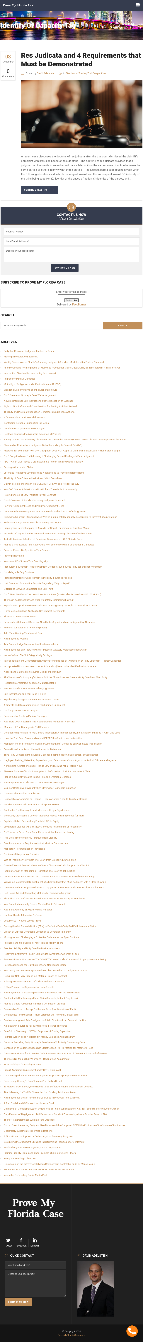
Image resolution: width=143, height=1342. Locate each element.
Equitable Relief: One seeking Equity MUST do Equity (31, 821)
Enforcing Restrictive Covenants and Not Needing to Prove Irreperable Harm (44, 472)
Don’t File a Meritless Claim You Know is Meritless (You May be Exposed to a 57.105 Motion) (52, 594)
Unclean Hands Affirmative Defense (23, 915)
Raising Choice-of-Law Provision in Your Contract (30, 494)
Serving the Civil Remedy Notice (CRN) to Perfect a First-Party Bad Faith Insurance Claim (50, 926)
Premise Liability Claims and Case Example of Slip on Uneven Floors (40, 1153)
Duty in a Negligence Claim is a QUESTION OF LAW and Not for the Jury (41, 483)
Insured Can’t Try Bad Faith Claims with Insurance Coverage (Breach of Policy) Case (47, 533)
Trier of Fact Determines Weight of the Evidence (29, 1119)
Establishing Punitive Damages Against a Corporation (32, 1147)
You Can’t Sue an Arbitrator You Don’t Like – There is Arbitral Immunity (40, 489)
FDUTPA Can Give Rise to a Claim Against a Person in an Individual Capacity (43, 461)
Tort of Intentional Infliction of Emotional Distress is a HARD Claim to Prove (43, 539)
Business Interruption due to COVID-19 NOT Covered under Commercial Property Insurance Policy (55, 959)
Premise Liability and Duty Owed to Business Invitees (32, 948)
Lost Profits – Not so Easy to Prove (22, 920)
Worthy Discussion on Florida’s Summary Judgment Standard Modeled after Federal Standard (54, 362)
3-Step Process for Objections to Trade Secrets (29, 987)
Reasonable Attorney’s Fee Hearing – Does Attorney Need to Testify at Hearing (45, 799)
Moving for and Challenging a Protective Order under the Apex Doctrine (41, 937)
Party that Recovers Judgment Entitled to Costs (29, 351)
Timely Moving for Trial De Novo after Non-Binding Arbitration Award (40, 1092)
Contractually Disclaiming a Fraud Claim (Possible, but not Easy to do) (41, 998)
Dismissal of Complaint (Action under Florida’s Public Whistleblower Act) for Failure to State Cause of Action (61, 1108)
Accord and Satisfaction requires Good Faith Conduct (32, 671)
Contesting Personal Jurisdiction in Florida (26, 423)
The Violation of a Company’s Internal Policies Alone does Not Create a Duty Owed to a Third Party (55, 677)
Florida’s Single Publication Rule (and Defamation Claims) (34, 1003)
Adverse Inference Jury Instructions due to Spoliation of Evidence (38, 400)
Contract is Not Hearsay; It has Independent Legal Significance (37, 810)
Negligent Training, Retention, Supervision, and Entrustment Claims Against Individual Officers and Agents (60, 760)
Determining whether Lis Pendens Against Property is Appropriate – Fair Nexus (45, 1075)
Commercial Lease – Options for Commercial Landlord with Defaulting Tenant (45, 511)
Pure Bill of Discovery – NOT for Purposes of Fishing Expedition (37, 1031)
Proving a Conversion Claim (18, 467)
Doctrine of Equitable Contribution (22, 793)
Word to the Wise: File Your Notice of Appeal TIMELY (31, 804)
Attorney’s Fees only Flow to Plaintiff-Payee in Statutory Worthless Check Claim (45, 649)
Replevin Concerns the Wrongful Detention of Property (32, 434)
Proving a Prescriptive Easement (21, 356)
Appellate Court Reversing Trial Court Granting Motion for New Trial (39, 721)
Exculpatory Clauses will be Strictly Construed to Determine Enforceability (42, 826)
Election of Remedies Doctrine (20, 616)
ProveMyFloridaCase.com (125, 24)
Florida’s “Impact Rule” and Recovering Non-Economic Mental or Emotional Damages (49, 544)
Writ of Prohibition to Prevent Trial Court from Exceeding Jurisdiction (40, 859)
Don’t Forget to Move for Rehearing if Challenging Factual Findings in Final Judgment (49, 456)
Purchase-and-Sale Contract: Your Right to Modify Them (33, 942)
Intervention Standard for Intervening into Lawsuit (30, 373)
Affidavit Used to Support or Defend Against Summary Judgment (38, 1136)
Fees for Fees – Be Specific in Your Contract (27, 550)
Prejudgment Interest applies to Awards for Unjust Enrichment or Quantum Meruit (47, 528)
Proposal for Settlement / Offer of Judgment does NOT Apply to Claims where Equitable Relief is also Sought (62, 450)
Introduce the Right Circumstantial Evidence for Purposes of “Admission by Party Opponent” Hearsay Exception (63, 660)
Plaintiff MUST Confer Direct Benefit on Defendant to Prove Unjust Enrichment (45, 898)
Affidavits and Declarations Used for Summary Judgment (34, 705)
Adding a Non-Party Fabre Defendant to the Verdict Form (34, 981)
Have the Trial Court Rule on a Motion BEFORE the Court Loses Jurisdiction (43, 738)
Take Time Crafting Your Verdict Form (23, 633)
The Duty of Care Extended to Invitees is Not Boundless (33, 478)
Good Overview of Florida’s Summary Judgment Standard (34, 500)
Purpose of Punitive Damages (19, 378)
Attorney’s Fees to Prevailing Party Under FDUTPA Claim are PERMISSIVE (42, 992)
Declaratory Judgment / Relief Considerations (28, 1130)
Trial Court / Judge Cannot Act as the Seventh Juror (31, 644)
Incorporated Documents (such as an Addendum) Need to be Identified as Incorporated (50, 666)
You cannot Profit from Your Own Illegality (26, 561)
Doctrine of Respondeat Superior (21, 854)
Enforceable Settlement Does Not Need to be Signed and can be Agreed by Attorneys (49, 622)
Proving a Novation (14, 555)
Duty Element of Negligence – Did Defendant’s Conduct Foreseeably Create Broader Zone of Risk (55, 1114)
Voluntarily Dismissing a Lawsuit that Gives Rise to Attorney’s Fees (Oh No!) (44, 815)
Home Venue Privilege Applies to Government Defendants (34, 611)
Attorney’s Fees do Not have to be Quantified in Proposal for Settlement (42, 1097)
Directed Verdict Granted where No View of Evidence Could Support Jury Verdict (46, 865)
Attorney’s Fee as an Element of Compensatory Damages (34, 782)
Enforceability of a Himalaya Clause (22, 1064)
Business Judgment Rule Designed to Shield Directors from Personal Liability (45, 1020)
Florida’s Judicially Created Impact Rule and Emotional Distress (37, 777)
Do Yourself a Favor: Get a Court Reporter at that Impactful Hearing (39, 832)
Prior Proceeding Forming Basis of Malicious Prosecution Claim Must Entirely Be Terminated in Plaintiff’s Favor (62, 367)
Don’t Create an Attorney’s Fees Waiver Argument (30, 395)
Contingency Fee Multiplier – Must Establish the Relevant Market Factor (41, 1014)
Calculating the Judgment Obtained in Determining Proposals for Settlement (44, 1142)
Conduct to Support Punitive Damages (24, 428)
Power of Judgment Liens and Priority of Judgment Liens (34, 506)
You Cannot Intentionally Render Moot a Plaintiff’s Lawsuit (34, 904)
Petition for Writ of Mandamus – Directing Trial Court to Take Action (39, 871)
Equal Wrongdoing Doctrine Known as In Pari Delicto (31, 699)
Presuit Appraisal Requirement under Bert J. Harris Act (32, 1070)
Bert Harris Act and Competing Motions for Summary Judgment (37, 893)
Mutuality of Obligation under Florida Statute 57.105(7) (32, 384)
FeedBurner (79, 304)
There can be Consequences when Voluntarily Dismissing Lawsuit (39, 600)
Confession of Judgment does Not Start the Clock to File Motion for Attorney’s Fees (48, 1048)
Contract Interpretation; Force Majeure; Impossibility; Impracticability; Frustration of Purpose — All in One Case (62, 732)
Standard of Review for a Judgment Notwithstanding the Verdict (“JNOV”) (43, 445)
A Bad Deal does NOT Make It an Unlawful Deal (29, 1103)
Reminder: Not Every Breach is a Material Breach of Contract (35, 976)
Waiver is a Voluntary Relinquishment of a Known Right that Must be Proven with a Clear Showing (55, 882)
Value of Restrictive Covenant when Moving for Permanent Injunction (40, 788)
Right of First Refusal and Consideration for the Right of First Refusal (40, 406)
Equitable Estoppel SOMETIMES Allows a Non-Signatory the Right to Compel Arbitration (50, 605)
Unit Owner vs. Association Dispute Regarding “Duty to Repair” (37, 583)
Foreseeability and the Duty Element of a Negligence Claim (35, 965)
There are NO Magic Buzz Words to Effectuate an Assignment (36, 1059)
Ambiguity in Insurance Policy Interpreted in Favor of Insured (35, 1025)
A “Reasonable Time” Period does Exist (24, 417)
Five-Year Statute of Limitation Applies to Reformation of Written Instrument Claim (47, 771)
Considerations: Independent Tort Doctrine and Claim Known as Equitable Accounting (49, 876)
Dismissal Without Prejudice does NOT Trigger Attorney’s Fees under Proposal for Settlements (54, 887)
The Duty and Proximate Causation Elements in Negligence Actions (39, 412)
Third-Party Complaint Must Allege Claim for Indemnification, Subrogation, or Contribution (51, 754)
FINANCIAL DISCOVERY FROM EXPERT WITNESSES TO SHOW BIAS (39, 1169)
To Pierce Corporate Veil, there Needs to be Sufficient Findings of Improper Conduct (48, 1086)
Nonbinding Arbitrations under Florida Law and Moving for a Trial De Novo (43, 765)
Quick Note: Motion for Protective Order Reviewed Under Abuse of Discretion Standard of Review (55, 1053)
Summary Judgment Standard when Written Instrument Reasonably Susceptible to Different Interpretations (60, 517)
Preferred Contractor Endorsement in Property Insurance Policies (38, 577)
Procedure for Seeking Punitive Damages (25, 716)
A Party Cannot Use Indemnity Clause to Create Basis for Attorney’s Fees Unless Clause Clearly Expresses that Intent (65, 439)
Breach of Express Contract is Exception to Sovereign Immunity (37, 931)
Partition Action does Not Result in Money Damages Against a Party (39, 1036)
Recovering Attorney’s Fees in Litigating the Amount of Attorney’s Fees (41, 953)
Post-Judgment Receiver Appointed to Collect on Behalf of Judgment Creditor (45, 970)
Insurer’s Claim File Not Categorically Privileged (28, 655)
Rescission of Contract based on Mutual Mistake (30, 683)
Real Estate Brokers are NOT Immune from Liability (30, 837)
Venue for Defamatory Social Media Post (25, 1175)
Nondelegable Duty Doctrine (19, 572)
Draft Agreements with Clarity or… (21, 710)
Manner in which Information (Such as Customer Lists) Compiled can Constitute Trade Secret (53, 743)
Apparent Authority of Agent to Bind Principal (28, 909)
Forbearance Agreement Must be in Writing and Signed (33, 522)
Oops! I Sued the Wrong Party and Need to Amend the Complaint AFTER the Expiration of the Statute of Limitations (64, 1125)
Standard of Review (76, 73)
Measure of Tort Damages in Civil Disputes (26, 727)
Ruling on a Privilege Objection (20, 1158)
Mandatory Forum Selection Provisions (24, 848)
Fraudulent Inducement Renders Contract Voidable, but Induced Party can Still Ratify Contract (53, 566)
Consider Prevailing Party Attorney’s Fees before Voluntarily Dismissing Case (44, 1042)
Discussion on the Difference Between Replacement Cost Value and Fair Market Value (49, 1164)
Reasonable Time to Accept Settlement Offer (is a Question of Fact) (40, 1009)
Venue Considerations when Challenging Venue (29, 688)
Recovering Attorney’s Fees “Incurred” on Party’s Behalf (33, 1081)
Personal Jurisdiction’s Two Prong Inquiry (25, 627)
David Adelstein (45, 73)
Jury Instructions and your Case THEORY (25, 694)
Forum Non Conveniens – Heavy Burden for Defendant (33, 749)
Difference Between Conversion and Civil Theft (28, 588)
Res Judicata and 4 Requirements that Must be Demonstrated (36, 843)
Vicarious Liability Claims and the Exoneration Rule (30, 389)
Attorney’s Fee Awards (16, 638)
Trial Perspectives (97, 73)
